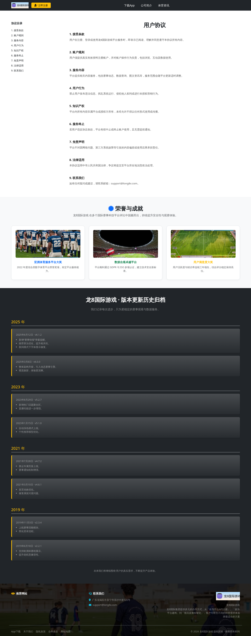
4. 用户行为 (17, 45)
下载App (129, 5)
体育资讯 (163, 5)
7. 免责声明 (17, 60)
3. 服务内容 (17, 40)
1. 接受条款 (17, 30)
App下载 (16, 631)
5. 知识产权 (17, 50)
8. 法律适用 (17, 65)
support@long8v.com (105, 605)
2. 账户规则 (17, 35)
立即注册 (41, 5)
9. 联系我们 (17, 70)
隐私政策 (41, 631)
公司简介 (146, 5)
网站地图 (66, 631)
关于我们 (28, 631)
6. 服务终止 (17, 55)
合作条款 (53, 631)
